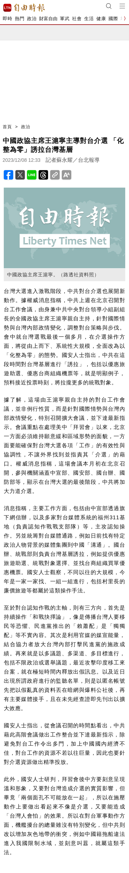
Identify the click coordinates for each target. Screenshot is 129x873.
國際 (113, 18)
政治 (31, 18)
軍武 (64, 18)
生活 (89, 18)
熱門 (19, 18)
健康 (101, 18)
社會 (77, 18)
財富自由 (48, 18)
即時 (7, 18)
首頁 (7, 126)
